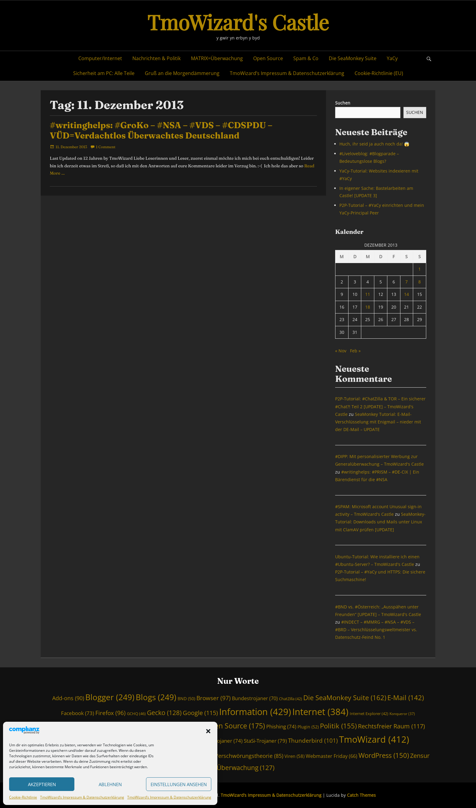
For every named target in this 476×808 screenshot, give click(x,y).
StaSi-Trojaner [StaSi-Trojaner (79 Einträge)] (265, 740)
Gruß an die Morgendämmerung (182, 73)
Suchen (342, 103)
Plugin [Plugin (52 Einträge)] (308, 727)
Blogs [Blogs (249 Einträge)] (156, 697)
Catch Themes (361, 795)
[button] (208, 731)
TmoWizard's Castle (238, 22)
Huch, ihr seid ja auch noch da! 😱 (374, 144)
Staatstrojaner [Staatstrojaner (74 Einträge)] (221, 740)
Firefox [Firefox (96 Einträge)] (110, 713)
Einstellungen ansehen (179, 784)
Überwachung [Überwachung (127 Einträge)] (245, 767)
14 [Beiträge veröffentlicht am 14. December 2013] (406, 294)
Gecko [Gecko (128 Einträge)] (164, 712)
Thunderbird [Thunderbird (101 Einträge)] (313, 741)
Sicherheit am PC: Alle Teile (103, 73)
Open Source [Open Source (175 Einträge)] (235, 726)
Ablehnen (110, 784)
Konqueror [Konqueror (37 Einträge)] (402, 713)
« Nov (340, 351)
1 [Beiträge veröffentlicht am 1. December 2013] (419, 269)
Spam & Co (305, 58)
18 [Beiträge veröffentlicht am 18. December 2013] (367, 307)
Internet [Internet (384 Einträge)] (320, 711)
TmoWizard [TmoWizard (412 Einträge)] (374, 739)
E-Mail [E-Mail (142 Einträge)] (405, 697)
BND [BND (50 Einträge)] (186, 698)
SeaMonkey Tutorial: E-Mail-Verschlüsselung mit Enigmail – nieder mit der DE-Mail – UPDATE (378, 421)
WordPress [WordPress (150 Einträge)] (384, 755)
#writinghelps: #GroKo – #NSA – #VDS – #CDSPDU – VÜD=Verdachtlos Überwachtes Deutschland (161, 130)
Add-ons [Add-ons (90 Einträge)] (68, 698)
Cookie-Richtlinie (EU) (379, 73)
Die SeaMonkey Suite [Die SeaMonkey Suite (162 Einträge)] (344, 697)
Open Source (268, 58)
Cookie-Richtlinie (23, 797)
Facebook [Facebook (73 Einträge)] (77, 713)
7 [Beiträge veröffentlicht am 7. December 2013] (406, 282)
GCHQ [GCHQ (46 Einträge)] (136, 713)
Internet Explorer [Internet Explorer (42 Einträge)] (369, 713)
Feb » (355, 351)
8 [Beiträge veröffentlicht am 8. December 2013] (419, 282)
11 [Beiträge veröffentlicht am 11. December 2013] (367, 294)
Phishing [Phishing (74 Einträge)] (281, 726)
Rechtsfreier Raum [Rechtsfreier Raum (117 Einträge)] (391, 726)
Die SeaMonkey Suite (352, 58)
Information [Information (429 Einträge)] (255, 712)
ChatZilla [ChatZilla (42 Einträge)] (290, 698)
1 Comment (105, 147)
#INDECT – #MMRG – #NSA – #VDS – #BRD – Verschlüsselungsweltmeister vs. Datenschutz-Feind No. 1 (376, 629)
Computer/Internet (100, 58)
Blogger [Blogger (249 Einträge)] (109, 697)
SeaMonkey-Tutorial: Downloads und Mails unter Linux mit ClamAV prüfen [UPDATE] (380, 521)
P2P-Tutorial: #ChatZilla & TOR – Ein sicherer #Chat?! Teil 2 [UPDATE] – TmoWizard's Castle (380, 406)
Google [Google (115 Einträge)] (200, 713)
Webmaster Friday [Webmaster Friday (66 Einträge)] (331, 756)
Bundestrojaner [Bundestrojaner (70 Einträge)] (255, 698)
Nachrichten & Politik (156, 58)
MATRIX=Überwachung (217, 58)
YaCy (392, 58)
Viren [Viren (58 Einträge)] (294, 756)
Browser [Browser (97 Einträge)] (213, 698)
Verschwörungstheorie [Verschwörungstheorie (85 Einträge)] (249, 755)
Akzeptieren (42, 784)
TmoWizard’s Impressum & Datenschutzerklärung (82, 797)
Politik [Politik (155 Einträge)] (338, 725)
